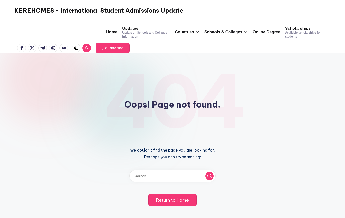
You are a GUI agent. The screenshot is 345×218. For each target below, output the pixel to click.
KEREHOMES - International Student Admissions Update (98, 10)
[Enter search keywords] (172, 176)
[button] (113, 48)
